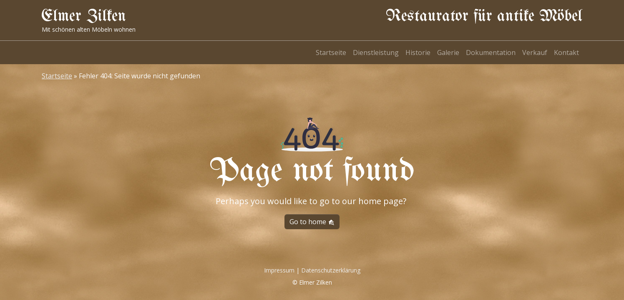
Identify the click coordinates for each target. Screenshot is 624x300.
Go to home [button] (312, 221)
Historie (417, 52)
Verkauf (534, 52)
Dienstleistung (376, 52)
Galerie (448, 52)
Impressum (279, 270)
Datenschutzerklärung (330, 270)
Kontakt (566, 52)
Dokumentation (491, 52)
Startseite (331, 52)
